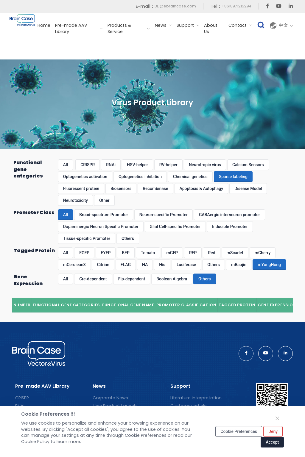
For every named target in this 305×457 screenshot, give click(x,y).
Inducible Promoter (230, 226)
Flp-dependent (131, 279)
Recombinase (155, 188)
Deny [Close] (273, 431)
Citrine (103, 264)
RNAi (111, 164)
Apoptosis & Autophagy (201, 188)
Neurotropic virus (205, 164)
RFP (193, 252)
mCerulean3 (74, 264)
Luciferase (186, 264)
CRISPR (87, 164)
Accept (272, 442)
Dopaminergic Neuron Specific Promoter (101, 226)
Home (44, 25)
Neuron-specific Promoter (163, 214)
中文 (286, 25)
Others (128, 238)
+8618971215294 (236, 6)
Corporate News (110, 398)
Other (104, 200)
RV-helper (168, 164)
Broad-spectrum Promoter (103, 214)
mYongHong (269, 264)
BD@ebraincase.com (175, 6)
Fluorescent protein (81, 188)
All (65, 164)
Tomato (148, 252)
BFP (125, 252)
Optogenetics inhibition (140, 176)
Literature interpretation (196, 398)
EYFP (106, 252)
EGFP (84, 252)
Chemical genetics (190, 176)
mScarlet (235, 252)
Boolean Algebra (171, 279)
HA (145, 264)
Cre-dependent (93, 279)
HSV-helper (137, 164)
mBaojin (238, 264)
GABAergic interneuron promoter (229, 214)
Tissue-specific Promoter (86, 238)
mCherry (263, 252)
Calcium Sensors (248, 164)
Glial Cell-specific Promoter (175, 226)
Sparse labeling (233, 176)
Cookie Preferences (238, 431)
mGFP (172, 252)
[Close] (277, 418)
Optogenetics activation (85, 176)
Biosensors (121, 188)
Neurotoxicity (75, 200)
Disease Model (248, 188)
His (162, 264)
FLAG (126, 264)
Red (211, 252)
